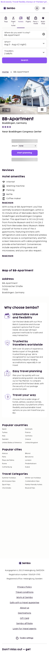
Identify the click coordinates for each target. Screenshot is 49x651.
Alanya (5, 453)
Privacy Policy (24, 587)
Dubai (27, 467)
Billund (27, 453)
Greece (28, 439)
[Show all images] (42, 109)
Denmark (28, 429)
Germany (28, 436)
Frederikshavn (30, 464)
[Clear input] (43, 34)
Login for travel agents (24, 629)
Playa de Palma (8, 460)
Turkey (4, 432)
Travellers (8, 51)
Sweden (5, 439)
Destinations (24, 613)
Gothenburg (7, 467)
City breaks (6, 488)
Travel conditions (24, 592)
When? (7, 42)
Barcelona (29, 457)
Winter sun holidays (33, 478)
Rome (4, 464)
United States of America (12, 443)
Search (24, 60)
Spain (4, 429)
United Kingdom (31, 443)
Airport (14, 146)
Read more (7, 203)
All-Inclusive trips (8, 481)
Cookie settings (24, 638)
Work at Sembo (24, 597)
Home (5, 72)
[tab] (6, 22)
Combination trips (32, 481)
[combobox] (22, 35)
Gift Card (24, 618)
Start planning (24, 153)
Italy (3, 436)
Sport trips (6, 485)
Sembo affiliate (24, 623)
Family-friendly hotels (33, 485)
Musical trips (30, 488)
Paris (4, 457)
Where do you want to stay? (17, 33)
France (28, 432)
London (28, 460)
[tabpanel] (24, 46)
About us (24, 608)
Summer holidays (9, 478)
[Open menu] (44, 8)
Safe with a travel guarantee (24, 602)
